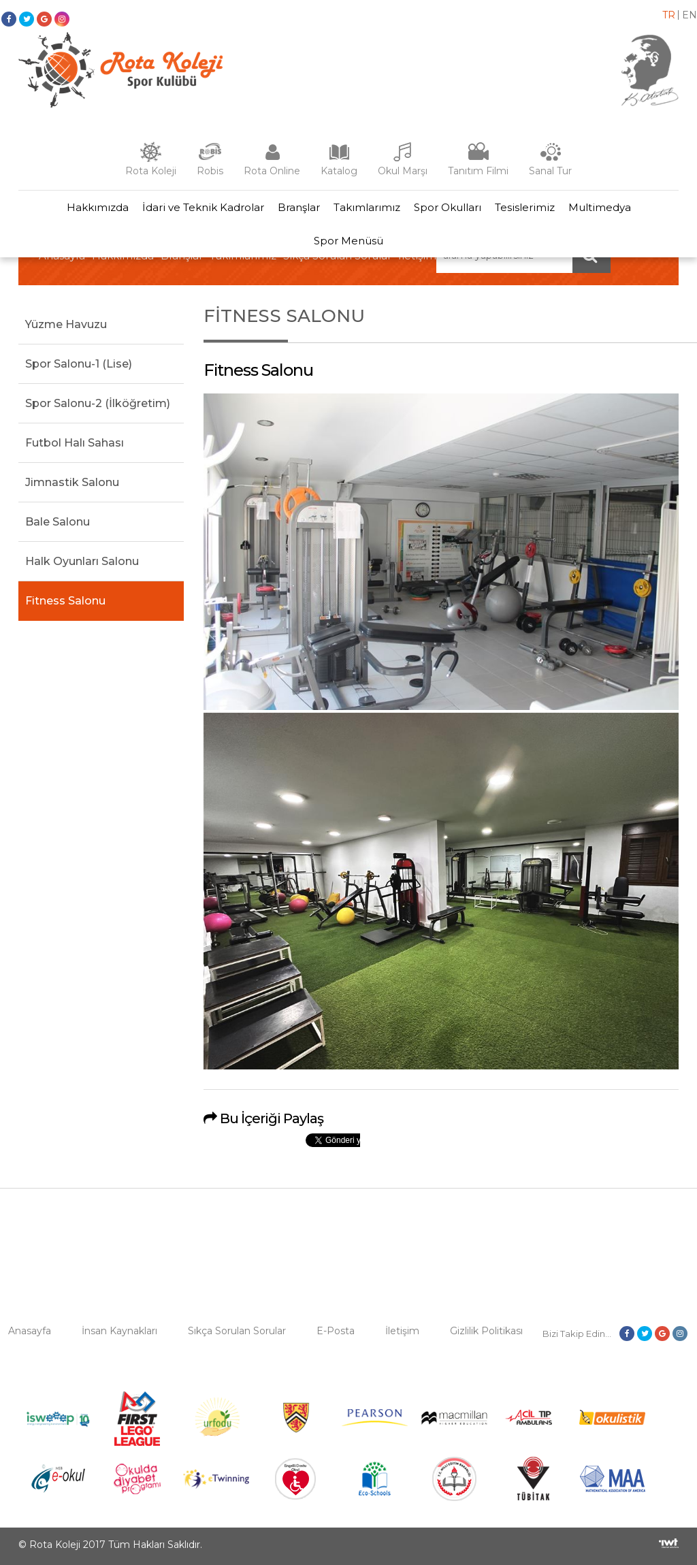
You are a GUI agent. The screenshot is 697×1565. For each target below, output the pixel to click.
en (689, 15)
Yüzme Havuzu (66, 324)
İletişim (402, 1331)
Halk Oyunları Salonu (82, 561)
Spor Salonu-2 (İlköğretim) (97, 403)
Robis (210, 171)
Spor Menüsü (348, 240)
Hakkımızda (98, 207)
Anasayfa (29, 1331)
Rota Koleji (150, 171)
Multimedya (599, 207)
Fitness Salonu (65, 600)
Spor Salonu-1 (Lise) (78, 363)
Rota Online (272, 171)
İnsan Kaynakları (119, 1331)
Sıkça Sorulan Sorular (237, 1331)
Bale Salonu (57, 521)
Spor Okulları (447, 207)
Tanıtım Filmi (478, 171)
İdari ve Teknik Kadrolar (203, 207)
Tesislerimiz (525, 207)
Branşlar (299, 207)
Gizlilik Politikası (486, 1331)
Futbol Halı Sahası (74, 442)
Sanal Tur (550, 171)
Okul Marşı (402, 171)
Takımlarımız (367, 207)
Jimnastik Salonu (72, 482)
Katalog (339, 171)
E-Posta (336, 1331)
